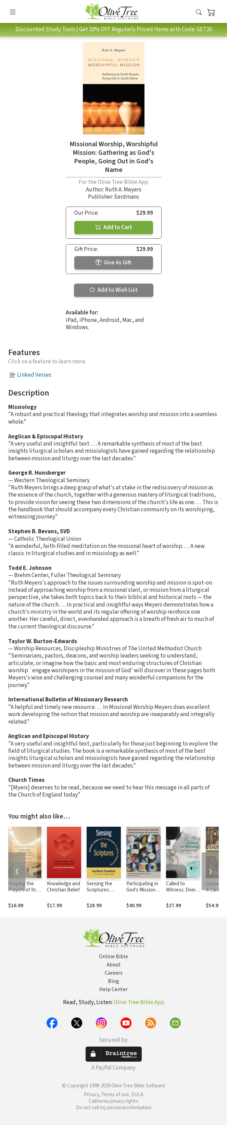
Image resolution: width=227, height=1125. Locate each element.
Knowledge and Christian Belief (63, 887)
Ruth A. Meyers (123, 190)
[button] (199, 12)
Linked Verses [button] (34, 375)
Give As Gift (113, 263)
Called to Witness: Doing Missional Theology (182, 893)
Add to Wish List (113, 290)
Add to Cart (113, 227)
